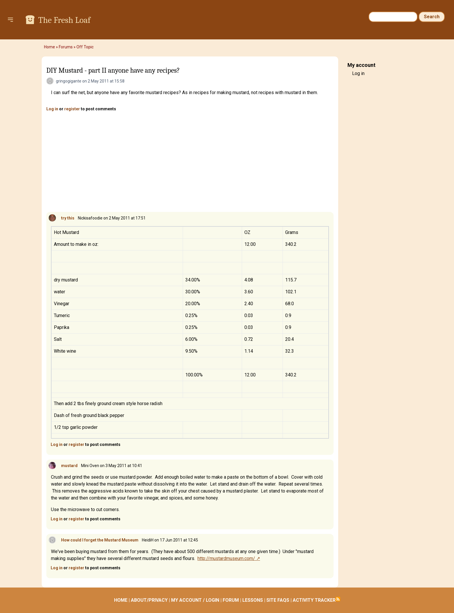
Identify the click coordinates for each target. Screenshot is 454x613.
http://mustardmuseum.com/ (226, 558)
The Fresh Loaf (64, 20)
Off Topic (85, 47)
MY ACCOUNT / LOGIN (195, 600)
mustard (69, 465)
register (72, 109)
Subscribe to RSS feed (338, 599)
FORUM (231, 600)
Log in (52, 109)
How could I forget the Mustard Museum (99, 540)
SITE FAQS (277, 600)
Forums (66, 47)
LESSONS (252, 600)
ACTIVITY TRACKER (314, 600)
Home (49, 47)
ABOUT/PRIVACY (149, 600)
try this (67, 218)
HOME (120, 600)
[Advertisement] (190, 162)
